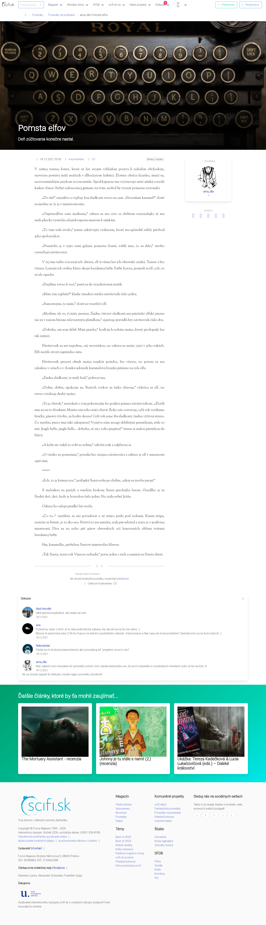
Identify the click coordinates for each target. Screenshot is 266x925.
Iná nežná (160, 837)
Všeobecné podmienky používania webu (44, 836)
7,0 (93, 159)
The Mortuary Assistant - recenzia (51, 759)
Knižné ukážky (124, 845)
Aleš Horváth (43, 608)
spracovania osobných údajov (38, 840)
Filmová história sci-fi (128, 865)
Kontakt (38, 848)
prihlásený (123, 578)
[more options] (243, 599)
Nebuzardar (43, 645)
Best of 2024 (123, 841)
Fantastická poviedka (167, 808)
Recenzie (121, 812)
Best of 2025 (123, 837)
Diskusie (161, 3)
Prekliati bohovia (125, 861)
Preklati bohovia (164, 816)
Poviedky (37, 15)
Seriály (159, 865)
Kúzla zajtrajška (164, 841)
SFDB (96, 4)
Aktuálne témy (75, 4)
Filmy (158, 861)
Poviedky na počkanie (61, 15)
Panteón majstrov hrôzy (130, 853)
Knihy (158, 869)
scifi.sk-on (115, 4)
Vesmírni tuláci (163, 821)
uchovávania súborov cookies (80, 840)
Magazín (53, 4)
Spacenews (123, 808)
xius (38, 625)
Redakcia (60, 867)
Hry (156, 877)
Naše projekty (138, 4)
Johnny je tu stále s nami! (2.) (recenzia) (125, 761)
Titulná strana (123, 804)
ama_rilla (208, 191)
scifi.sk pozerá (124, 857)
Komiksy (160, 873)
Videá (119, 821)
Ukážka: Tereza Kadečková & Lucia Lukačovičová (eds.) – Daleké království (207, 764)
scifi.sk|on (161, 804)
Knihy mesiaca (124, 849)
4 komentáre (76, 159)
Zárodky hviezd (164, 845)
